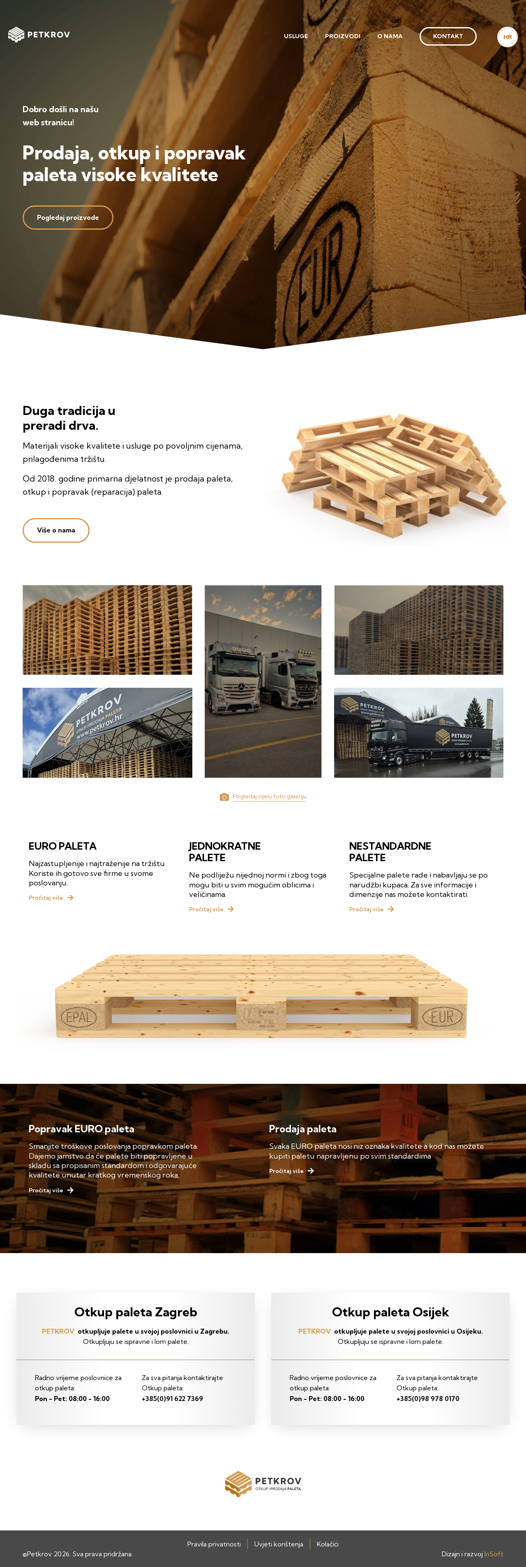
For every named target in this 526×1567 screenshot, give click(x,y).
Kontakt (448, 36)
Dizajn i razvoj (472, 1554)
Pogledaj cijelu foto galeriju (270, 796)
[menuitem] (295, 36)
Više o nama (56, 530)
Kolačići (328, 1544)
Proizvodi (342, 36)
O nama (390, 36)
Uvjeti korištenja (278, 1544)
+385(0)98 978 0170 (428, 1398)
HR (507, 37)
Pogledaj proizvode (68, 217)
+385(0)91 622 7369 (172, 1398)
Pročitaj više (46, 897)
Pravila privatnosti (214, 1544)
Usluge (296, 36)
